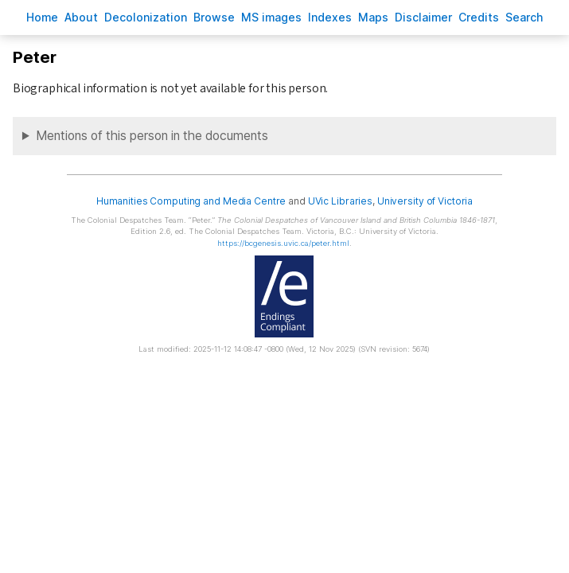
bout (81, 17)
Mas (373, 17)
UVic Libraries (340, 201)
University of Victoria (425, 201)
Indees (330, 17)
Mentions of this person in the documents (152, 135)
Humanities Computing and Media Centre (191, 201)
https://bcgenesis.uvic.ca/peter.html (283, 243)
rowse (214, 17)
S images (271, 17)
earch (524, 17)
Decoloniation (145, 17)
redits (478, 17)
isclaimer (423, 17)
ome (42, 17)
